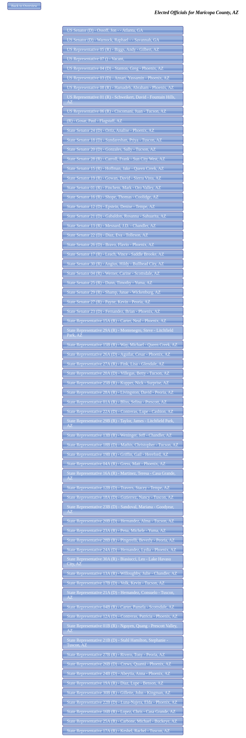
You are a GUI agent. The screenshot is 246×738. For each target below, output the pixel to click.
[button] (24, 6)
